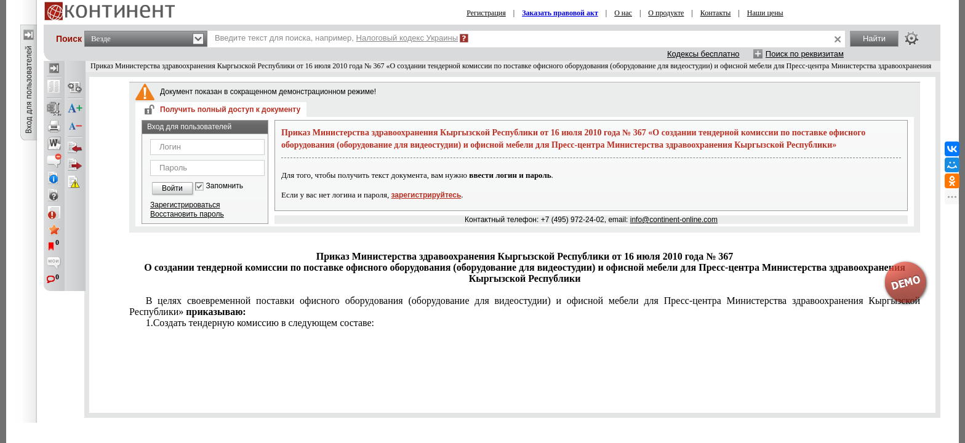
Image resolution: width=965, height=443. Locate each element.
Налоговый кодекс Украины (407, 37)
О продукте (666, 13)
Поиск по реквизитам (805, 53)
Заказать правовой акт (560, 13)
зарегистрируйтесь (426, 195)
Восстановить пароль (187, 214)
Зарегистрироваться (185, 205)
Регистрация (486, 13)
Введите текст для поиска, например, (336, 37)
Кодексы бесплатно (703, 53)
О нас (623, 13)
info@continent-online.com (674, 219)
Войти (172, 188)
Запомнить (224, 186)
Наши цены (765, 13)
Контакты (715, 13)
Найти (874, 38)
